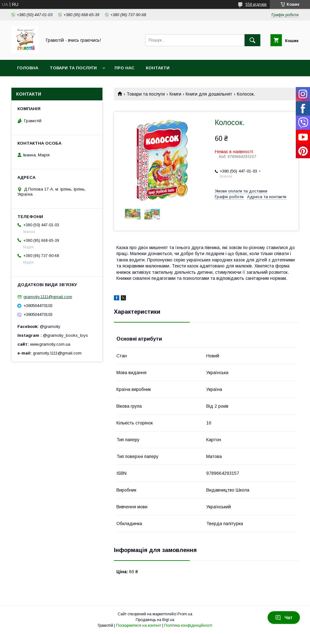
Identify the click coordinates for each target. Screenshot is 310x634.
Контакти (158, 68)
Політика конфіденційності (188, 625)
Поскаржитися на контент (138, 625)
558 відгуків (256, 4)
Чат (283, 617)
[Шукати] (252, 40)
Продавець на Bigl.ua (155, 620)
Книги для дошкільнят (209, 94)
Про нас (124, 68)
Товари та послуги (73, 68)
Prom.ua (184, 614)
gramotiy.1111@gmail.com (47, 296)
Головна (27, 68)
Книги (175, 94)
